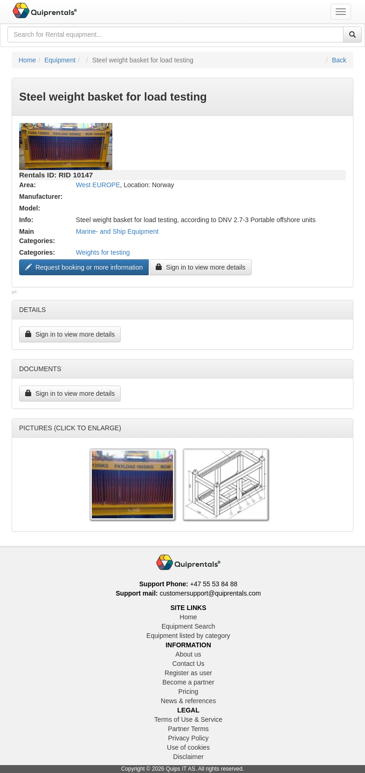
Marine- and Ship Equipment (117, 231)
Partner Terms (188, 728)
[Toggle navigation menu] (341, 12)
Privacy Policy (188, 738)
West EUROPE (98, 185)
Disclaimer (188, 756)
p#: (15, 292)
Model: (29, 208)
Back (339, 60)
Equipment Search (188, 626)
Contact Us (188, 663)
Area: (27, 185)
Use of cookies (188, 747)
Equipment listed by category (188, 635)
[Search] (352, 34)
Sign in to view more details (200, 267)
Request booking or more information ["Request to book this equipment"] (84, 267)
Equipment (60, 60)
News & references (188, 701)
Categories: (37, 252)
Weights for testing (103, 252)
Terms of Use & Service (188, 719)
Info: (26, 220)
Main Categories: (37, 236)
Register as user (188, 673)
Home (27, 60)
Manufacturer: (40, 196)
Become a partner (188, 682)
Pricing (189, 691)
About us (188, 654)
